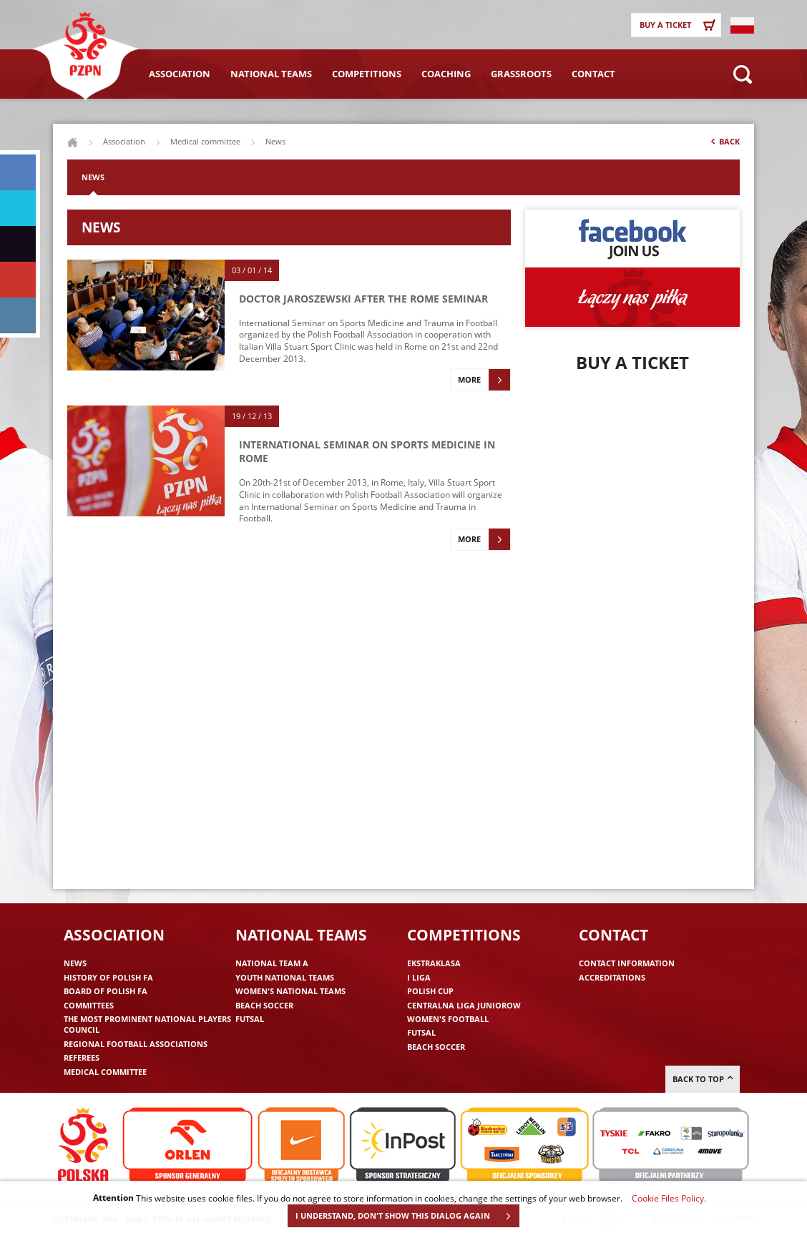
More (484, 379)
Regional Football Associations (135, 1043)
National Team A (271, 963)
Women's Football (448, 1018)
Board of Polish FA (105, 991)
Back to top (702, 1079)
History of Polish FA (108, 977)
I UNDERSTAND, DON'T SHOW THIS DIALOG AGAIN (407, 1216)
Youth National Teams (284, 977)
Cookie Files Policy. (669, 1198)
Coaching (446, 73)
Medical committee (205, 141)
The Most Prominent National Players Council (147, 1024)
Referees (81, 1057)
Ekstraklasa (434, 963)
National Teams (271, 73)
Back (724, 144)
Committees (89, 1005)
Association (179, 73)
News (93, 177)
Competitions (366, 73)
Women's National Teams (290, 991)
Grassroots (521, 73)
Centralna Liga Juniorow (464, 1005)
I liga (419, 977)
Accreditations (612, 977)
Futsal (249, 1018)
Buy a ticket (680, 25)
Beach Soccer (264, 1005)
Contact (593, 73)
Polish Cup (430, 991)
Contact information (627, 963)
